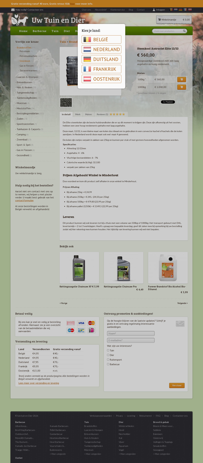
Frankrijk (99, 69)
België (95, 39)
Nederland (101, 49)
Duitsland (100, 59)
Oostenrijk (101, 79)
